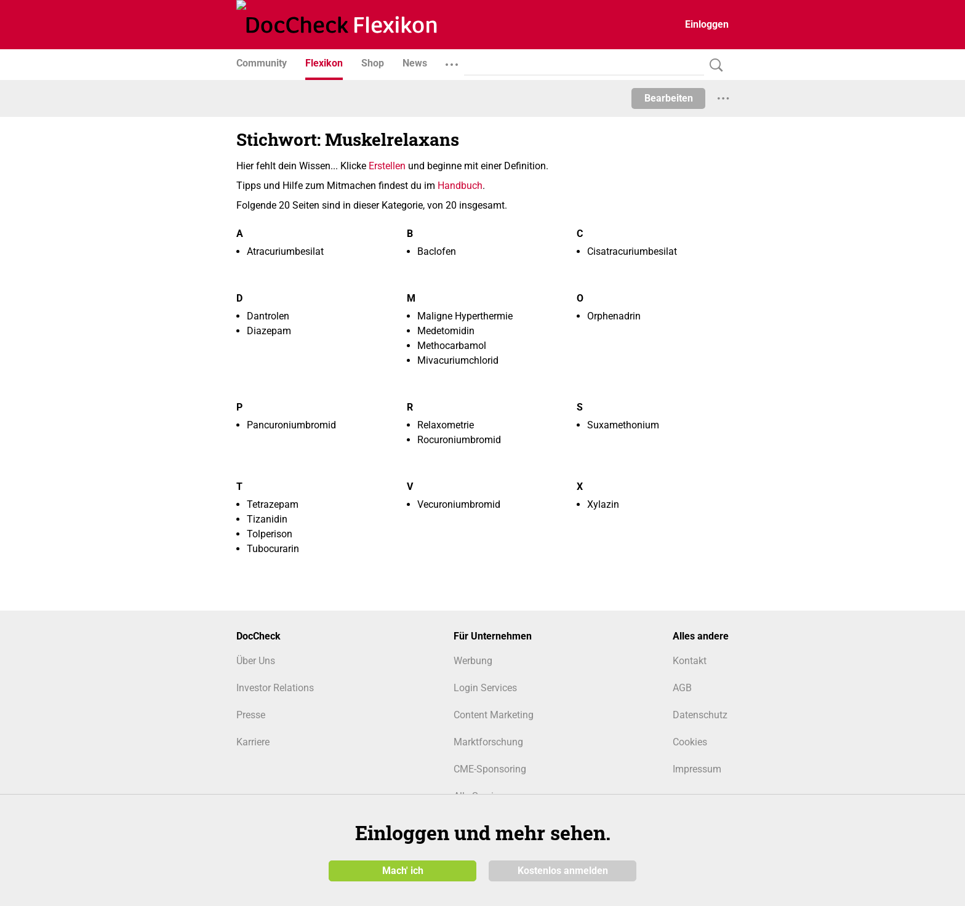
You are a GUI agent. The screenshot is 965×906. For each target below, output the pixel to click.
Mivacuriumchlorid (458, 360)
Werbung (473, 661)
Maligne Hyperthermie (465, 316)
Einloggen (707, 24)
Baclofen (436, 251)
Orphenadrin (614, 316)
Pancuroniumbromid (291, 425)
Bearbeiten (668, 98)
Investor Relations (275, 688)
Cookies (690, 742)
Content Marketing (494, 715)
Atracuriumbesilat (285, 251)
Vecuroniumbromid (458, 504)
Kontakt (690, 661)
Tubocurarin (273, 549)
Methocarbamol (451, 345)
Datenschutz (700, 715)
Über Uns (255, 661)
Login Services (485, 688)
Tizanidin (267, 519)
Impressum (697, 769)
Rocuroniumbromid (459, 440)
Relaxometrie (445, 425)
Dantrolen (268, 316)
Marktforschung (488, 742)
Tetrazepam (272, 504)
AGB (682, 688)
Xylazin (603, 504)
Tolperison (269, 534)
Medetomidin (445, 331)
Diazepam (269, 331)
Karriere (253, 742)
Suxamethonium (623, 425)
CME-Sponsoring (490, 769)
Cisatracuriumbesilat (632, 251)
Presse (250, 715)
